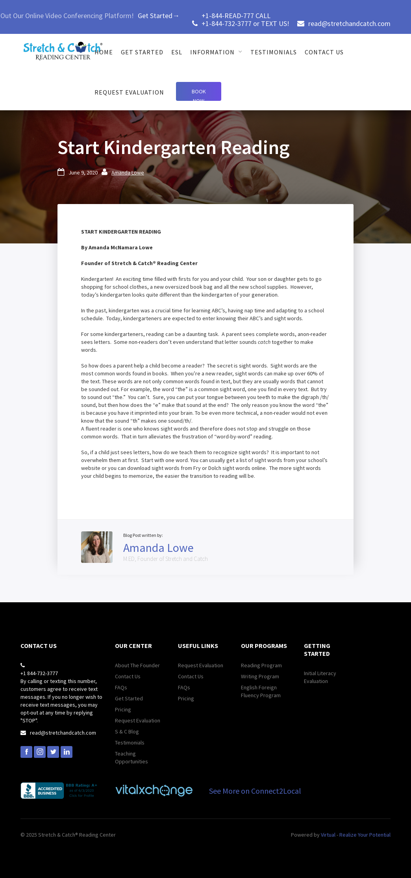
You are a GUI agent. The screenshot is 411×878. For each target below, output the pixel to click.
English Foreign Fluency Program (261, 691)
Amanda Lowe (127, 172)
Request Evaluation (129, 92)
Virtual (328, 834)
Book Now (199, 94)
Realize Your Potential (365, 834)
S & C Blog (127, 731)
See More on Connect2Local (255, 791)
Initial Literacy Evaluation (320, 677)
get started (142, 52)
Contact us (324, 52)
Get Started (129, 698)
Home (103, 52)
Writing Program (260, 676)
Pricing (123, 709)
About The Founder (137, 665)
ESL (176, 52)
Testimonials (273, 52)
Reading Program (261, 665)
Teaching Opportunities (131, 757)
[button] (216, 52)
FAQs (121, 687)
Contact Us (128, 676)
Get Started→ (159, 15)
